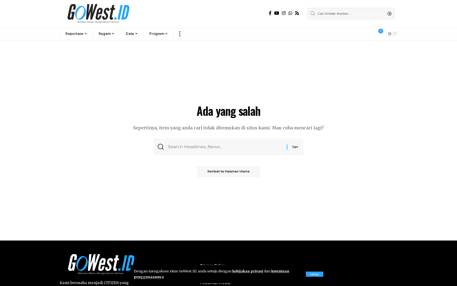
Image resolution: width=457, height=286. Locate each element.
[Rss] (297, 13)
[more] (179, 33)
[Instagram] (284, 13)
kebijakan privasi (247, 271)
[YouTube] (277, 13)
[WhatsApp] (290, 13)
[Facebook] (270, 13)
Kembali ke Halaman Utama (228, 172)
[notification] (378, 33)
